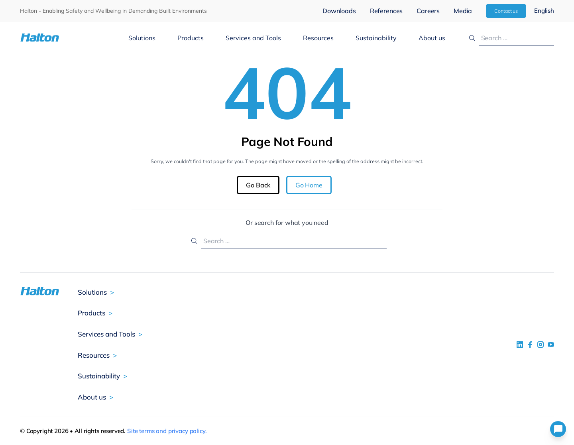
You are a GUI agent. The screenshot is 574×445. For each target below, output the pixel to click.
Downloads (339, 11)
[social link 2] (530, 344)
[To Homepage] (64, 37)
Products (190, 38)
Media (463, 11)
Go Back (258, 185)
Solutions (141, 38)
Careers (428, 11)
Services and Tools (253, 38)
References (386, 11)
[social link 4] (551, 344)
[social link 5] (540, 344)
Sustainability (376, 38)
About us (432, 38)
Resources (318, 38)
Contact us (506, 11)
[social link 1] (520, 344)
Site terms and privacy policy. (167, 431)
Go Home (308, 185)
